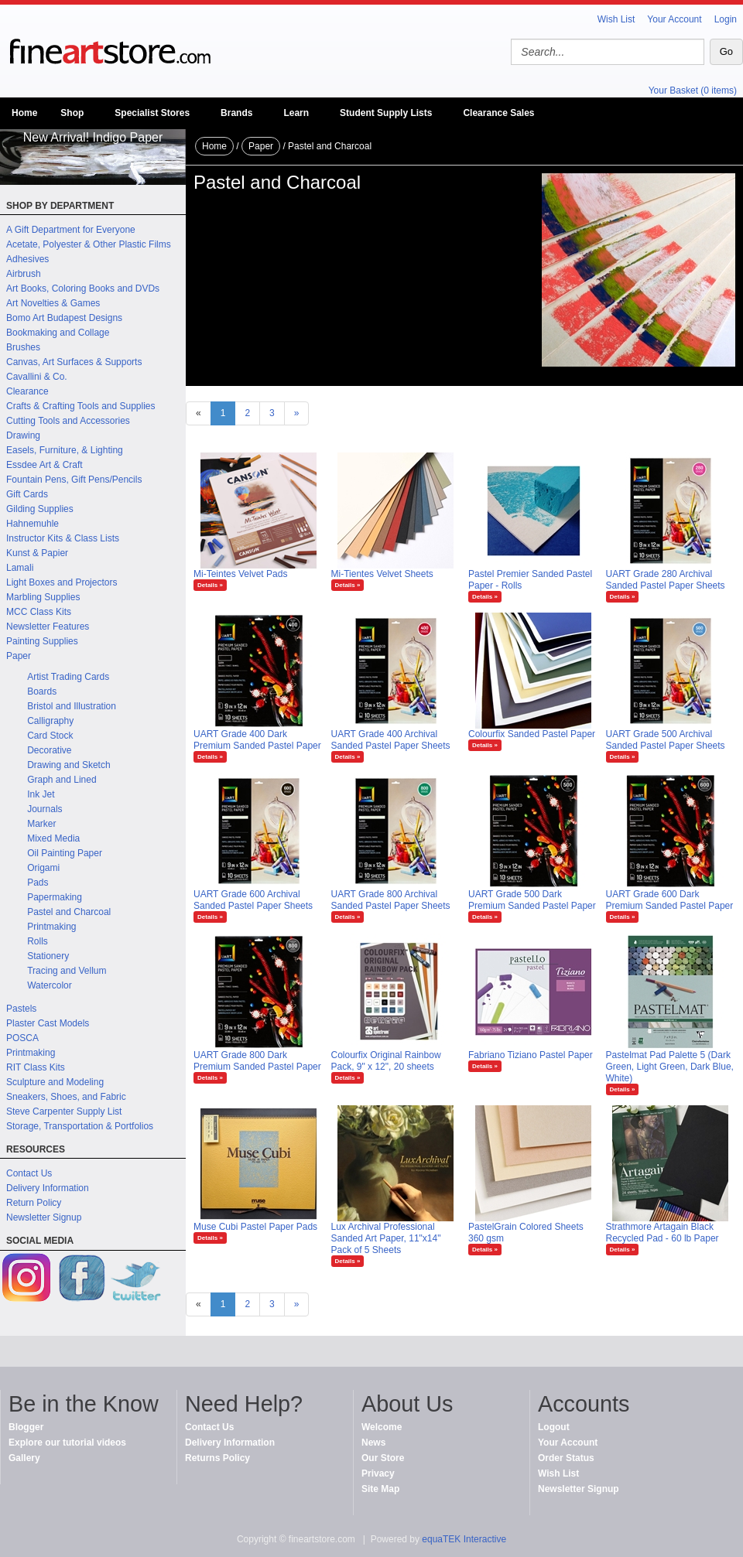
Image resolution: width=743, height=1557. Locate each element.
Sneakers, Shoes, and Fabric (66, 1096)
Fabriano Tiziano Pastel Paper (530, 1055)
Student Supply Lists (386, 113)
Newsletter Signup (43, 1217)
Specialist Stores (152, 113)
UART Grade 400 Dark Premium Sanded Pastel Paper (257, 740)
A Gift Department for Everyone (70, 229)
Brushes (23, 347)
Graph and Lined (61, 779)
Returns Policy (217, 1458)
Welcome (381, 1427)
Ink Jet (40, 794)
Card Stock (50, 735)
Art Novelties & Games (53, 303)
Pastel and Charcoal (69, 912)
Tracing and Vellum (66, 970)
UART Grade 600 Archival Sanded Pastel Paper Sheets (253, 900)
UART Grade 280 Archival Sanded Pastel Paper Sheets (665, 580)
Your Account (674, 19)
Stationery (48, 956)
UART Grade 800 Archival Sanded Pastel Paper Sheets (390, 900)
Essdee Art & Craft (44, 464)
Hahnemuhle (32, 523)
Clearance (27, 391)
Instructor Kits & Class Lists (62, 538)
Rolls (37, 941)
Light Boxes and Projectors (61, 582)
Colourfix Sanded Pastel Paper (531, 734)
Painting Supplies (42, 641)
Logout (554, 1427)
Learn (296, 113)
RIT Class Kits (35, 1067)
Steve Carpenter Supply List (64, 1111)
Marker (41, 823)
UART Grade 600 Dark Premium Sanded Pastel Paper (670, 900)
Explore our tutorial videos (67, 1442)
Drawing (23, 435)
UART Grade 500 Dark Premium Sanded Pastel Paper (532, 900)
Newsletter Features (47, 626)
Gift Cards (27, 494)
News (373, 1442)
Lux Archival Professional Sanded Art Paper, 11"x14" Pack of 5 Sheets (386, 1238)
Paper (18, 655)
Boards (41, 691)
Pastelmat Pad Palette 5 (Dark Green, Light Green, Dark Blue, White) (670, 1067)
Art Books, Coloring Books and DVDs (82, 288)
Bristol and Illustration (71, 706)
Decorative (49, 750)
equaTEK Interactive (464, 1539)
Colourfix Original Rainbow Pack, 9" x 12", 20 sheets (386, 1061)
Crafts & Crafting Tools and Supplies (81, 406)
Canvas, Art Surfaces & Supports (74, 362)
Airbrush (23, 273)
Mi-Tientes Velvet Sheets (382, 574)
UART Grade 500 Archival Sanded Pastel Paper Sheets (665, 740)
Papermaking (54, 897)
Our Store (382, 1458)
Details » (210, 585)
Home (24, 113)
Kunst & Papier (37, 553)
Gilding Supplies (40, 509)
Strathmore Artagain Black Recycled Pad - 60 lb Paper (662, 1232)
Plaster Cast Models (47, 1023)
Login (725, 19)
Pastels (21, 1008)
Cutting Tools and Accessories (68, 420)
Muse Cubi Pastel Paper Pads (255, 1226)
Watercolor (49, 985)
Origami (43, 867)
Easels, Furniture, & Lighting (64, 450)
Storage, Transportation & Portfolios (79, 1126)
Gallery (24, 1458)
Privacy (378, 1473)
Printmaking (51, 926)
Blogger (26, 1427)
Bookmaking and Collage (57, 332)
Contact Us (29, 1173)
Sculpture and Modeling (55, 1082)
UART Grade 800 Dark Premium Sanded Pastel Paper (257, 1061)
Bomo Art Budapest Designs (64, 317)
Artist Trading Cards (68, 676)
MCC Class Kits (38, 611)
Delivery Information (47, 1188)
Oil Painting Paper (64, 853)
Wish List (616, 19)
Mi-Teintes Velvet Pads (240, 574)
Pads (37, 882)
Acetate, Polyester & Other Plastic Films (88, 244)
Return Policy (33, 1202)
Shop (72, 113)
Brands (236, 113)
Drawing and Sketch (68, 765)
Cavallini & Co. (36, 376)
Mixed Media (53, 838)
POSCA (22, 1038)
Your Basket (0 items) (693, 90)
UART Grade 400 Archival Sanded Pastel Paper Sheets (390, 740)
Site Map (380, 1489)
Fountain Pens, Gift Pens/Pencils (74, 479)
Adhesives (27, 259)
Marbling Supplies (43, 597)
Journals (44, 809)
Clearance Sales (498, 113)
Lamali (19, 567)
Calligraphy (50, 720)
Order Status (566, 1458)
